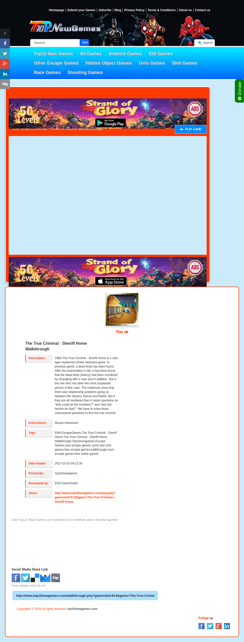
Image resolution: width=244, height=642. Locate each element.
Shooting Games (85, 72)
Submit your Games (81, 10)
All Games (91, 53)
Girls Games (152, 63)
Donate (240, 91)
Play (122, 331)
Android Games (125, 53)
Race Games (47, 72)
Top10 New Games (53, 53)
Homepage (56, 10)
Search (208, 43)
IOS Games (161, 53)
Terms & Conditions (162, 10)
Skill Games (184, 63)
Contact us (202, 10)
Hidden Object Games (109, 63)
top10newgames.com (82, 609)
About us (185, 10)
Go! (85, 42)
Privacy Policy (134, 10)
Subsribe (104, 10)
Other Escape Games (56, 63)
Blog (118, 10)
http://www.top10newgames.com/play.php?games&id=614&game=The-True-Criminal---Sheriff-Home (85, 497)
